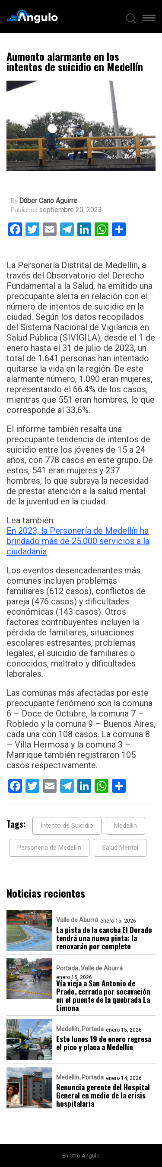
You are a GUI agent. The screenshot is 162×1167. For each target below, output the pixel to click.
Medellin (125, 825)
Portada (67, 968)
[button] (149, 19)
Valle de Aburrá (77, 920)
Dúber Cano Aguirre (48, 201)
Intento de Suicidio (67, 825)
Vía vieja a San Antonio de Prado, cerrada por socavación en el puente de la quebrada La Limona (103, 995)
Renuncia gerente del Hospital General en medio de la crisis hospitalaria (103, 1095)
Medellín (67, 1029)
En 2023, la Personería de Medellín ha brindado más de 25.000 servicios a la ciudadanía (77, 541)
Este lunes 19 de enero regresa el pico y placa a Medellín (103, 1043)
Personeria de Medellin (49, 847)
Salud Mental (120, 847)
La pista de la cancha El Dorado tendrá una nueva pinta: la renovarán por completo (104, 938)
